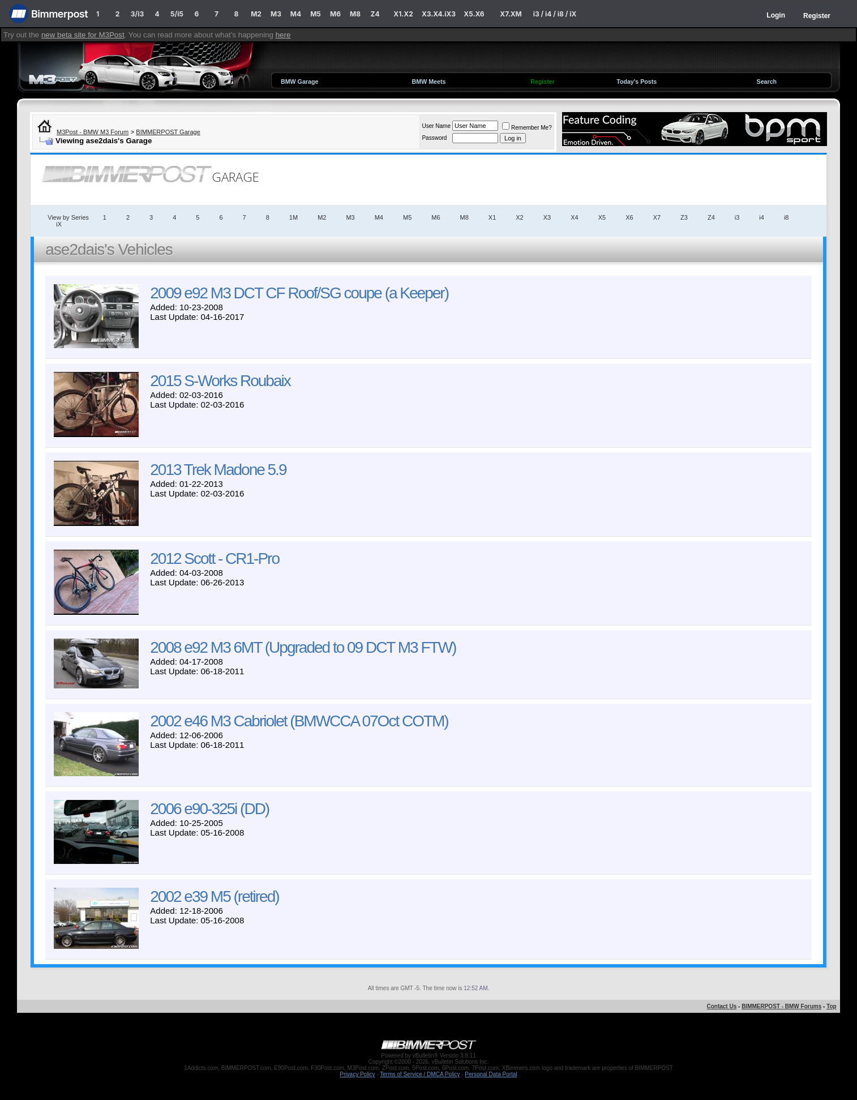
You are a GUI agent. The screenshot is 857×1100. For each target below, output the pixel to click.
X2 (519, 217)
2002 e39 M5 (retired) (214, 896)
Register (816, 16)
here (283, 35)
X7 (657, 217)
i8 (786, 217)
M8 (355, 14)
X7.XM (510, 14)
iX (59, 224)
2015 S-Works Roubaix (220, 381)
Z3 (684, 217)
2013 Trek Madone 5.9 (218, 469)
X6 (629, 217)
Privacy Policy (357, 1074)
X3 (547, 217)
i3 (737, 217)
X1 (492, 217)
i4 (761, 217)
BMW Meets (429, 81)
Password (434, 138)
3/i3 (137, 14)
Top (831, 1006)
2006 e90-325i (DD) (209, 808)
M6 (335, 14)
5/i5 (176, 14)
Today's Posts (636, 81)
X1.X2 (403, 14)
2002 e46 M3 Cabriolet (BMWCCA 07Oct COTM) (299, 721)
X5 (602, 217)
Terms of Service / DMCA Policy (420, 1074)
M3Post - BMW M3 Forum (92, 132)
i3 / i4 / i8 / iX (555, 14)
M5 (315, 14)
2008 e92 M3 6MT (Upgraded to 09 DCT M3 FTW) (303, 647)
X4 (574, 217)
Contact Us (721, 1006)
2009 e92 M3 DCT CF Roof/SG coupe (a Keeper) (299, 293)
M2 (256, 14)
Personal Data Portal (491, 1074)
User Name (436, 126)
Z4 (374, 14)
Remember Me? (527, 128)
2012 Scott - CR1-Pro (214, 558)
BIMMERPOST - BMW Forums (781, 1006)
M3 (276, 14)
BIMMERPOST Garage (168, 132)
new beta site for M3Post (83, 35)
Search (767, 81)
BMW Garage (299, 81)
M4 (295, 14)
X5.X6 (474, 14)
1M (293, 217)
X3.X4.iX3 (439, 14)
